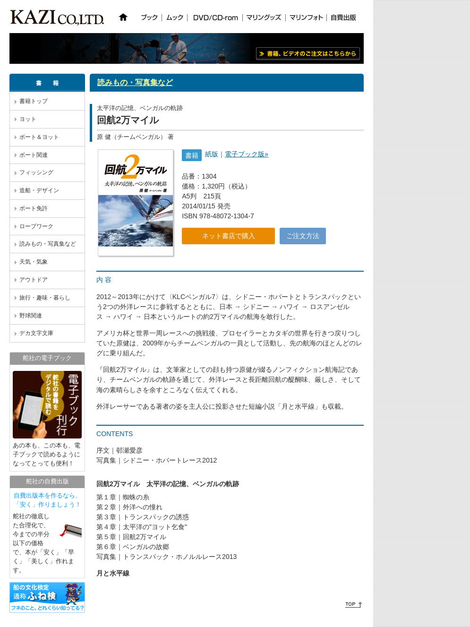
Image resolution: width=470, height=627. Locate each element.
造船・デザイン (39, 190)
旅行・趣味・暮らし (44, 297)
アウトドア (33, 279)
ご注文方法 (302, 236)
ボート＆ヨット (39, 137)
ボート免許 (33, 208)
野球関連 (30, 315)
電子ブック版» (246, 154)
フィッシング (36, 172)
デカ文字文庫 (36, 333)
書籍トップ (33, 101)
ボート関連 (33, 155)
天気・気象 (33, 261)
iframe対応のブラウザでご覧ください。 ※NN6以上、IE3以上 (236, 19)
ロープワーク (36, 226)
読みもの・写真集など (47, 243)
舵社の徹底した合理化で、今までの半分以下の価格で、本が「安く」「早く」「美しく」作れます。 (47, 532)
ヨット (27, 119)
